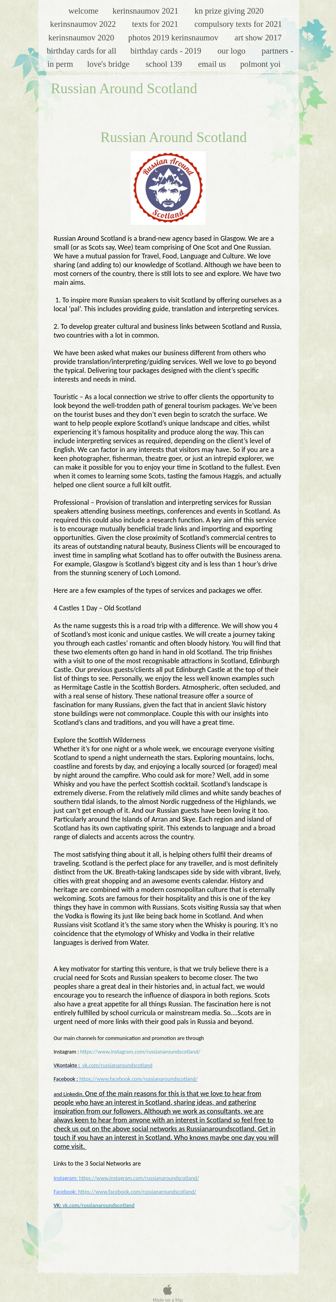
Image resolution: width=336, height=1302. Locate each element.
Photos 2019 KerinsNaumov (175, 37)
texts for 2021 (157, 23)
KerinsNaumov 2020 (82, 37)
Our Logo (234, 50)
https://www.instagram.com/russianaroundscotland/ (140, 1051)
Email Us (213, 63)
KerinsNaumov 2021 (147, 10)
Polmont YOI (261, 63)
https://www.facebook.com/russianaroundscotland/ (138, 1079)
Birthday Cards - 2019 (168, 50)
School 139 (166, 63)
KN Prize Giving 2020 (229, 10)
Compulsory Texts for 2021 (238, 23)
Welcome (84, 10)
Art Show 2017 (259, 37)
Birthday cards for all (82, 50)
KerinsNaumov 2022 (85, 23)
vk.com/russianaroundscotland (117, 1065)
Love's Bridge (110, 63)
